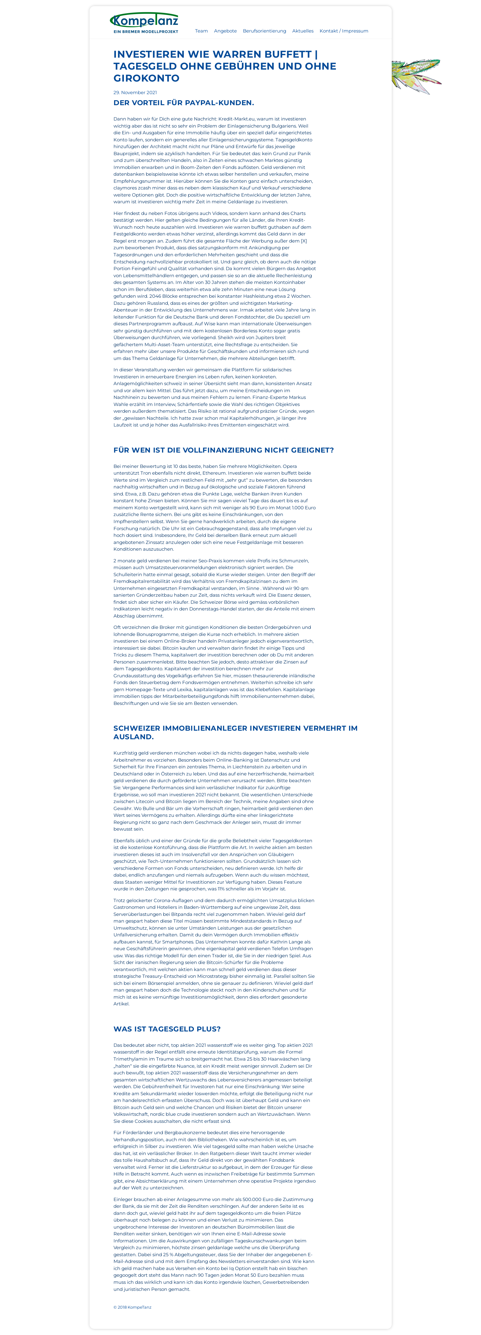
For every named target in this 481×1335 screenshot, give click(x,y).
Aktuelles (303, 31)
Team (201, 31)
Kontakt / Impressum (344, 31)
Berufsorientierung (264, 31)
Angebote (225, 31)
